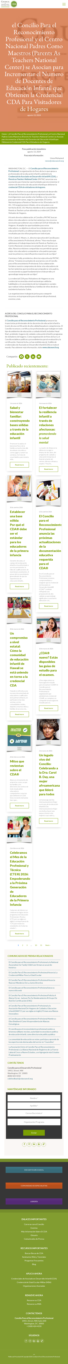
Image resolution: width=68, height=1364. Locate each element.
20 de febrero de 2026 (17, 757)
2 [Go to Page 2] (22, 945)
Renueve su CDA (34, 1300)
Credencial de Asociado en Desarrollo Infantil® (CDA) (32, 176)
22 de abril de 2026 (45, 512)
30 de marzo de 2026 (17, 629)
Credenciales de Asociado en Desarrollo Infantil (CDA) (34, 1278)
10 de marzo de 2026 (46, 649)
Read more (19, 465)
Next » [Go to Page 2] (47, 945)
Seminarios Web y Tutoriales (34, 1257)
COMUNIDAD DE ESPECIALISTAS (34, 1186)
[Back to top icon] (34, 1354)
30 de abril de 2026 (16, 507)
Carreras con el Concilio (34, 1224)
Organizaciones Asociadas (34, 1286)
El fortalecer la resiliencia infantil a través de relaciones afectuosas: (48, 425)
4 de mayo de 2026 (45, 403)
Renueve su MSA (34, 1304)
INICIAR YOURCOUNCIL (34, 1170)
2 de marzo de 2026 (45, 751)
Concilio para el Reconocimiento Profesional (26, 320)
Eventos (34, 1228)
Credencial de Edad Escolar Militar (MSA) (34, 1282)
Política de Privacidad (14, 1357)
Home (4, 134)
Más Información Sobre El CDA (34, 1231)
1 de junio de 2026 (16, 403)
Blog (34, 1264)
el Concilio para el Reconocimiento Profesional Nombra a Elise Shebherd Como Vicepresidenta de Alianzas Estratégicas (32, 1021)
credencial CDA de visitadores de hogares (26, 187)
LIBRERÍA (34, 1201)
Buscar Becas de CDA (34, 1253)
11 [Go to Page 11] (41, 945)
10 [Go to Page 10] (36, 945)
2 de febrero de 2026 (17, 848)
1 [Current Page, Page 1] (18, 945)
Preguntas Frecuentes (34, 1260)
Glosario (34, 1235)
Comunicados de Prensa (34, 1239)
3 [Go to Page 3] (26, 945)
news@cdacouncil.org (54, 161)
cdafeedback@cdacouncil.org (20, 1078)
